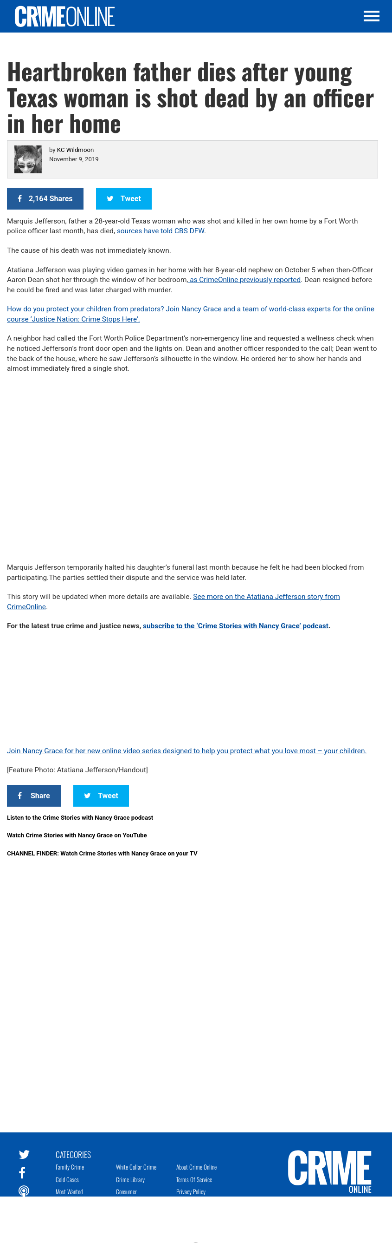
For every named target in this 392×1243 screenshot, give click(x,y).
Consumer (126, 1191)
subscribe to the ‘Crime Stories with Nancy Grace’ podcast (235, 626)
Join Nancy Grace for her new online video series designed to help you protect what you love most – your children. (187, 751)
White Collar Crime (136, 1166)
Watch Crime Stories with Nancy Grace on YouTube (77, 835)
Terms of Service (194, 1179)
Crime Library (130, 1179)
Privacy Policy (191, 1191)
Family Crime (70, 1166)
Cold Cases (67, 1179)
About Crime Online (196, 1166)
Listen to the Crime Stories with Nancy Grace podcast (80, 817)
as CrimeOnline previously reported (244, 280)
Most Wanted (69, 1191)
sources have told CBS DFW (160, 231)
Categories (73, 1154)
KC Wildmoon (75, 149)
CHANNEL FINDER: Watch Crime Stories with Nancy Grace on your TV (102, 853)
